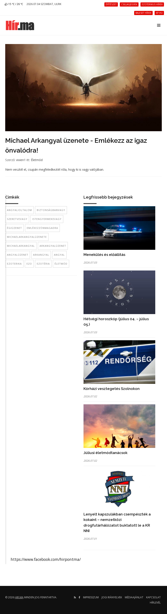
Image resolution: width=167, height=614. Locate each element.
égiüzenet (14, 228)
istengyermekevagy (47, 219)
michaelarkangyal (21, 245)
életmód (61, 263)
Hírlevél (155, 602)
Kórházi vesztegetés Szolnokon (112, 388)
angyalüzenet (17, 254)
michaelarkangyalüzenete (27, 236)
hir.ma (19, 597)
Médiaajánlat (134, 597)
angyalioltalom (19, 210)
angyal (59, 254)
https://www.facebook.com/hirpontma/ (46, 559)
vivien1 (21, 160)
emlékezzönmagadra (42, 228)
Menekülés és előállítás (104, 254)
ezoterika (14, 263)
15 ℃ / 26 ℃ (13, 4)
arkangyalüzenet (53, 245)
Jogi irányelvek (112, 597)
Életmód (37, 160)
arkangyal (41, 254)
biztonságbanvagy (51, 210)
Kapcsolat (153, 597)
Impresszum (91, 597)
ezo (29, 263)
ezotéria (43, 263)
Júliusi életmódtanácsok (105, 453)
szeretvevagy (17, 219)
